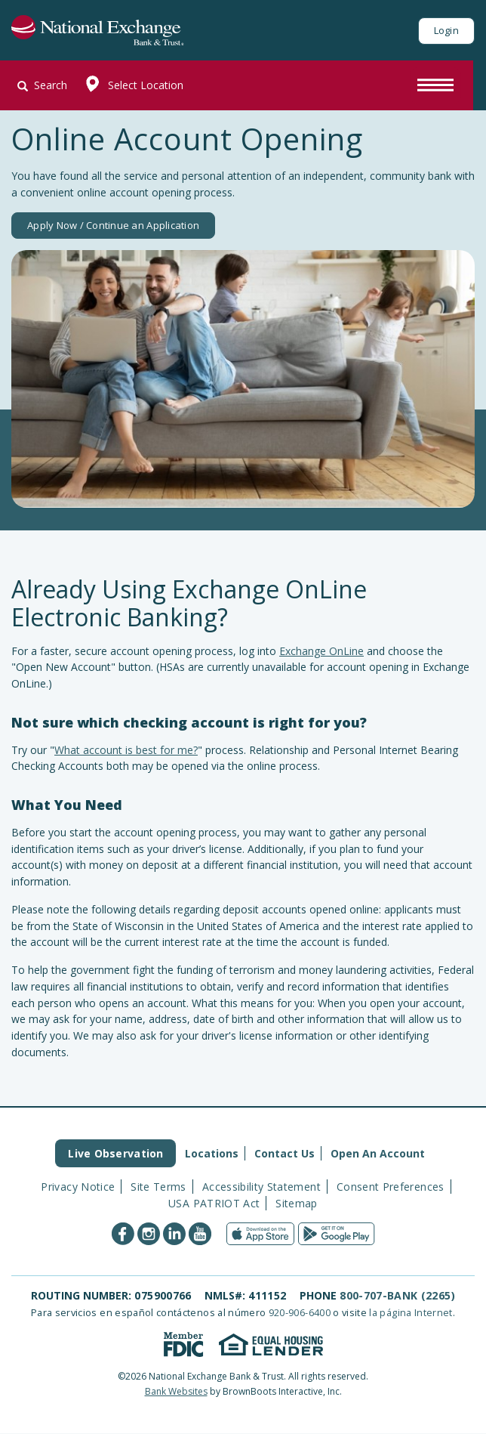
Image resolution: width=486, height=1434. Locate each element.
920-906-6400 (300, 1312)
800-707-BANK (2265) (397, 1295)
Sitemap (296, 1203)
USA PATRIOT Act (214, 1203)
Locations (211, 1153)
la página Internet (410, 1312)
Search (42, 85)
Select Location (131, 85)
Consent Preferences (390, 1186)
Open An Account (378, 1153)
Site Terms (158, 1186)
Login (446, 30)
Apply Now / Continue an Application (113, 225)
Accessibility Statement (261, 1186)
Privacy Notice (78, 1186)
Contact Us (284, 1153)
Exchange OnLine (321, 651)
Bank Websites (176, 1391)
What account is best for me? (126, 750)
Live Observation (115, 1153)
